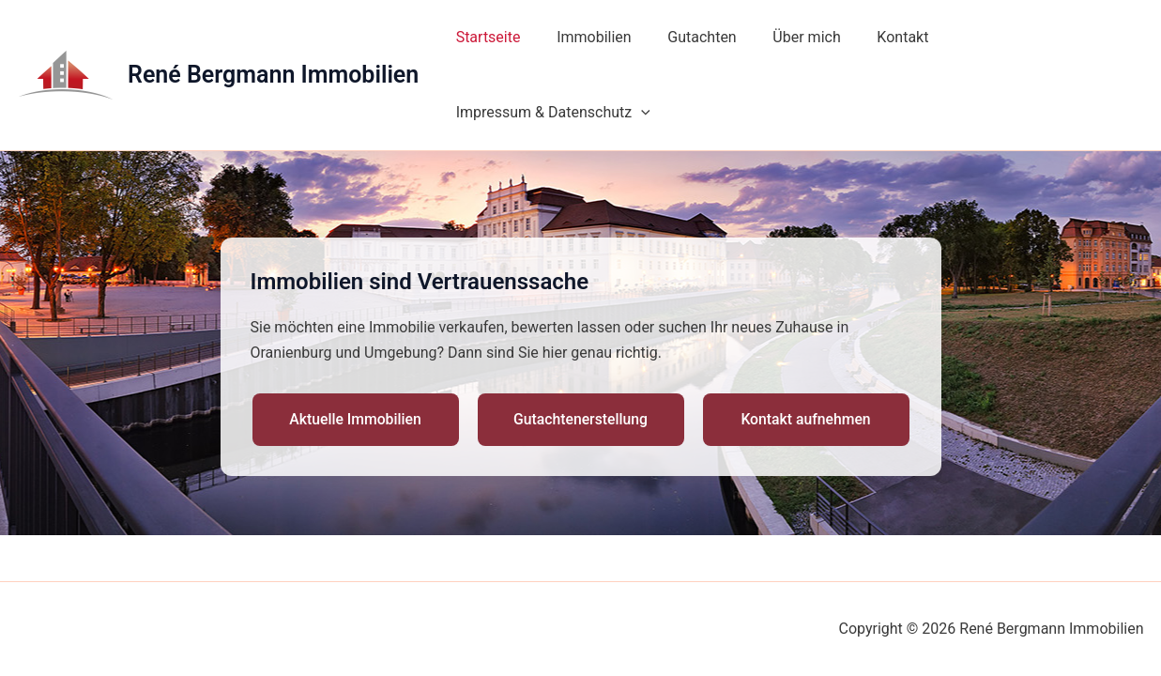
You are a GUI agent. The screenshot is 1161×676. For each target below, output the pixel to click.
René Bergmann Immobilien (273, 40)
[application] (1117, 40)
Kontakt (877, 40)
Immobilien (586, 40)
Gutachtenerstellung (580, 350)
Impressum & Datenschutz (1030, 40)
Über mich (786, 40)
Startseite (487, 40)
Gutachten (688, 40)
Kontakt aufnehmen (805, 350)
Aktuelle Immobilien (355, 350)
